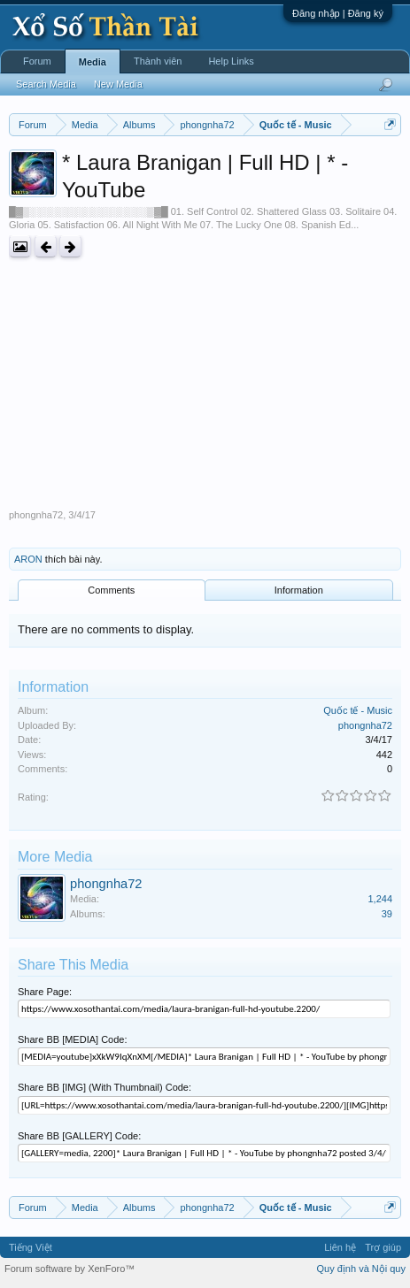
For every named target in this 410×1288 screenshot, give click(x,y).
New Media (118, 84)
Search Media (46, 84)
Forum (37, 61)
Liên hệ (340, 1247)
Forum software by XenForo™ (69, 1268)
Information (299, 590)
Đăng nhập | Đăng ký (337, 13)
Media (92, 62)
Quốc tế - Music (357, 710)
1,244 (379, 898)
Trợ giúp (383, 1247)
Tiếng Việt (30, 1247)
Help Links (230, 61)
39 (387, 913)
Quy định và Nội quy (361, 1268)
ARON (28, 559)
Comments (111, 590)
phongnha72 (36, 515)
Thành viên (158, 61)
